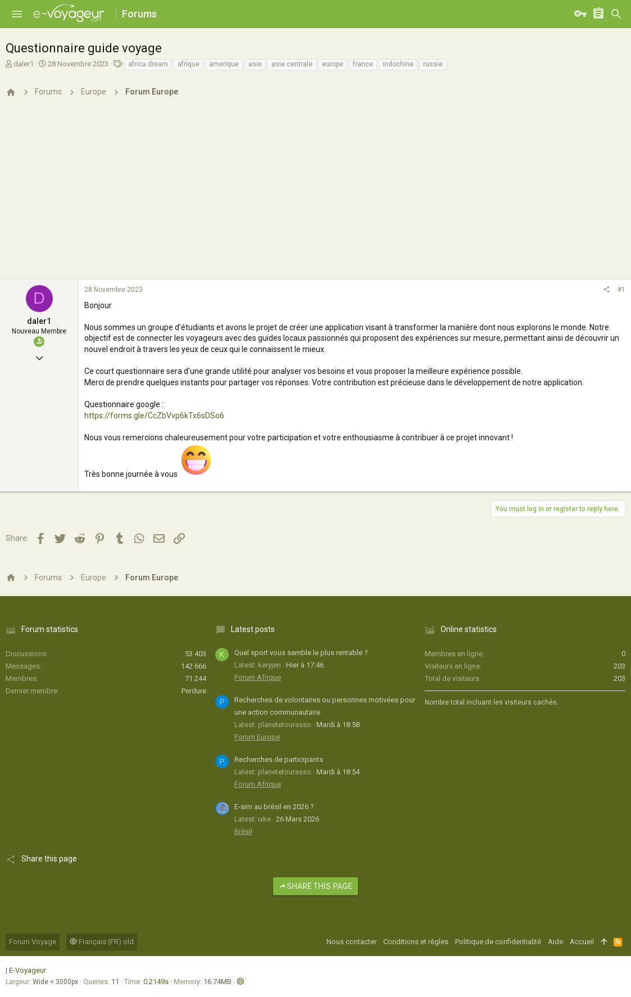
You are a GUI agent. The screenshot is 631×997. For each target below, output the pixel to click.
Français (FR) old (102, 941)
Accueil (582, 941)
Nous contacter (351, 941)
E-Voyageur (27, 970)
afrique (188, 64)
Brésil (243, 831)
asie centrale (291, 64)
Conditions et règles (415, 941)
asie (255, 64)
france (363, 64)
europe (332, 64)
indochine (398, 64)
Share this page (315, 886)
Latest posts (253, 629)
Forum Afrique (257, 677)
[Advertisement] (315, 195)
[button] (17, 14)
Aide (555, 941)
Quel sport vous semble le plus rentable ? (301, 652)
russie (433, 64)
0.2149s (156, 981)
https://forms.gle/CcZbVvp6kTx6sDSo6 (154, 415)
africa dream (148, 64)
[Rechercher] (616, 14)
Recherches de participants (278, 759)
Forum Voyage (32, 941)
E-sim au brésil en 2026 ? (274, 806)
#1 (621, 290)
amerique (224, 64)
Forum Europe (257, 737)
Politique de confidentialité (498, 941)
